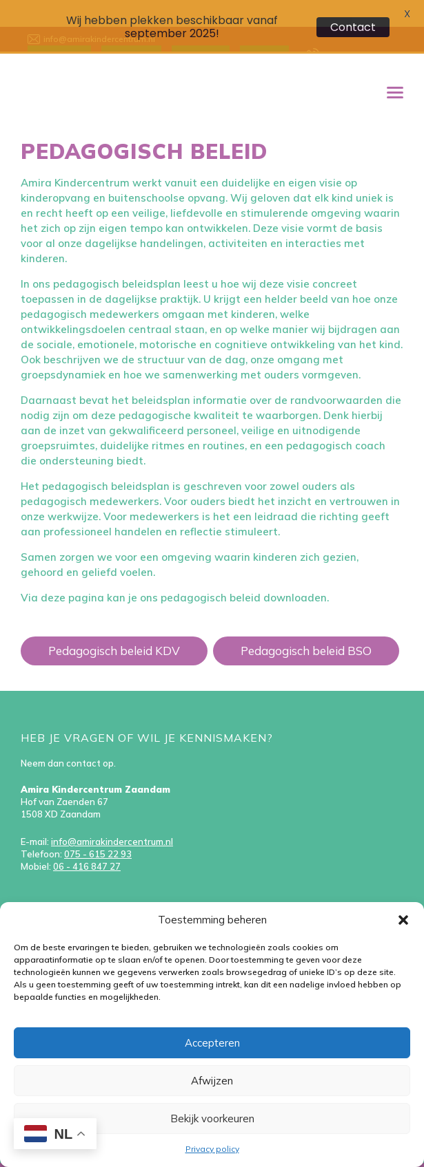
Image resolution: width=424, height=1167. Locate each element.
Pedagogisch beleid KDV (114, 629)
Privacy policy (212, 1149)
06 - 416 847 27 (87, 844)
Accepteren (212, 1042)
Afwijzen (212, 1080)
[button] (403, 920)
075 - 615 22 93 (98, 832)
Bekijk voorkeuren (212, 1118)
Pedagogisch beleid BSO (306, 629)
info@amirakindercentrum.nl (112, 820)
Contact (353, 27)
